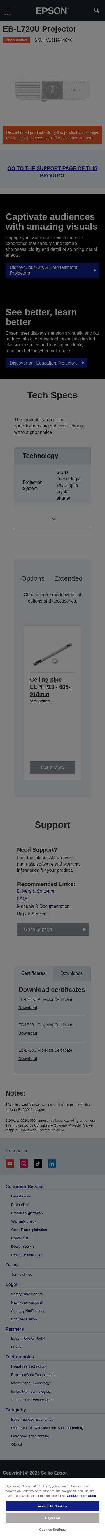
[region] (52, 1507)
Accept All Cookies (52, 1506)
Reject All (52, 1518)
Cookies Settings (52, 1529)
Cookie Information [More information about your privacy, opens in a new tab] (81, 1495)
